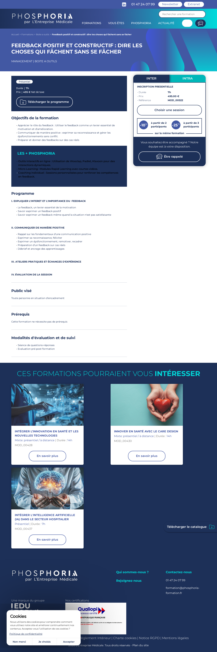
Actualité (166, 23)
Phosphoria (141, 23)
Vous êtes (116, 23)
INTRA (188, 78)
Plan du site (140, 645)
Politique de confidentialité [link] (25, 634)
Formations (91, 23)
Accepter (69, 641)
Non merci (19, 641)
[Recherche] (182, 14)
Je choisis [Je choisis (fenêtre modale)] (44, 641)
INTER (151, 78)
